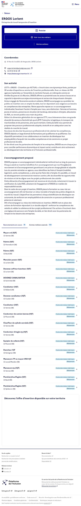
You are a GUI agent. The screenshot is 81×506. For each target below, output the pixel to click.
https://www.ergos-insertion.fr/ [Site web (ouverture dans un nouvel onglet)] (18, 74)
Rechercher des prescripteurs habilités (13, 459)
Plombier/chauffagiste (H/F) (14, 377)
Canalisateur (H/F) (10, 287)
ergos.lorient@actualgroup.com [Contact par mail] (18, 68)
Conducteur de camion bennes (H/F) (18, 314)
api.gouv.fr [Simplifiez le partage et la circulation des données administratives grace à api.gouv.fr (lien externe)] (31, 491)
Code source (31, 497)
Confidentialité (33, 500)
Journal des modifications (9, 461)
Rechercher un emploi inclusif (11, 456)
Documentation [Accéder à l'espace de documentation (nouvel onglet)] (46, 456)
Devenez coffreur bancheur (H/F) (17, 268)
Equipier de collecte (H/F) (13, 341)
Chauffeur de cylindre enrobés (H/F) (18, 323)
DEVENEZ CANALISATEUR (14, 277)
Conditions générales (20, 500)
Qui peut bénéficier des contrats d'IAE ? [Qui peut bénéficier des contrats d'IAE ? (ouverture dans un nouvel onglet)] (54, 459)
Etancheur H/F (9, 350)
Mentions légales (7, 500)
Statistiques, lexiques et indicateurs (50, 500)
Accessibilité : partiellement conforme (13, 497)
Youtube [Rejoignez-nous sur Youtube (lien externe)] (5, 472)
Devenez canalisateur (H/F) (14, 296)
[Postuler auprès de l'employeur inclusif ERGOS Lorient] (40, 30)
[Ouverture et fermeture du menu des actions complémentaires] (40, 44)
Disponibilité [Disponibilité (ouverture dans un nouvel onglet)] (45, 461)
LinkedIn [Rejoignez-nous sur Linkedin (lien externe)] (5, 469)
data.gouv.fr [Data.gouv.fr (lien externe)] (18, 491)
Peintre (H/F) (8, 241)
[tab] (15, 225)
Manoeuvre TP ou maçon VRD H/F (17, 359)
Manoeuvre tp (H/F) (11, 368)
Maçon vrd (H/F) (10, 232)
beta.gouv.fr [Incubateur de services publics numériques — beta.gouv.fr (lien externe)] (6, 491)
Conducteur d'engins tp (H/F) (15, 332)
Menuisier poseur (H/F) (12, 259)
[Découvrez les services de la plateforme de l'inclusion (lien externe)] (12, 482)
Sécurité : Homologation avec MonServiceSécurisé (54, 497)
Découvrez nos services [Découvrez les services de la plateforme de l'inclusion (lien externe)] (49, 486)
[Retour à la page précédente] (7, 13)
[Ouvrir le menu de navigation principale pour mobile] (74, 4)
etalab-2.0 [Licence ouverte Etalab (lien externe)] (47, 503)
